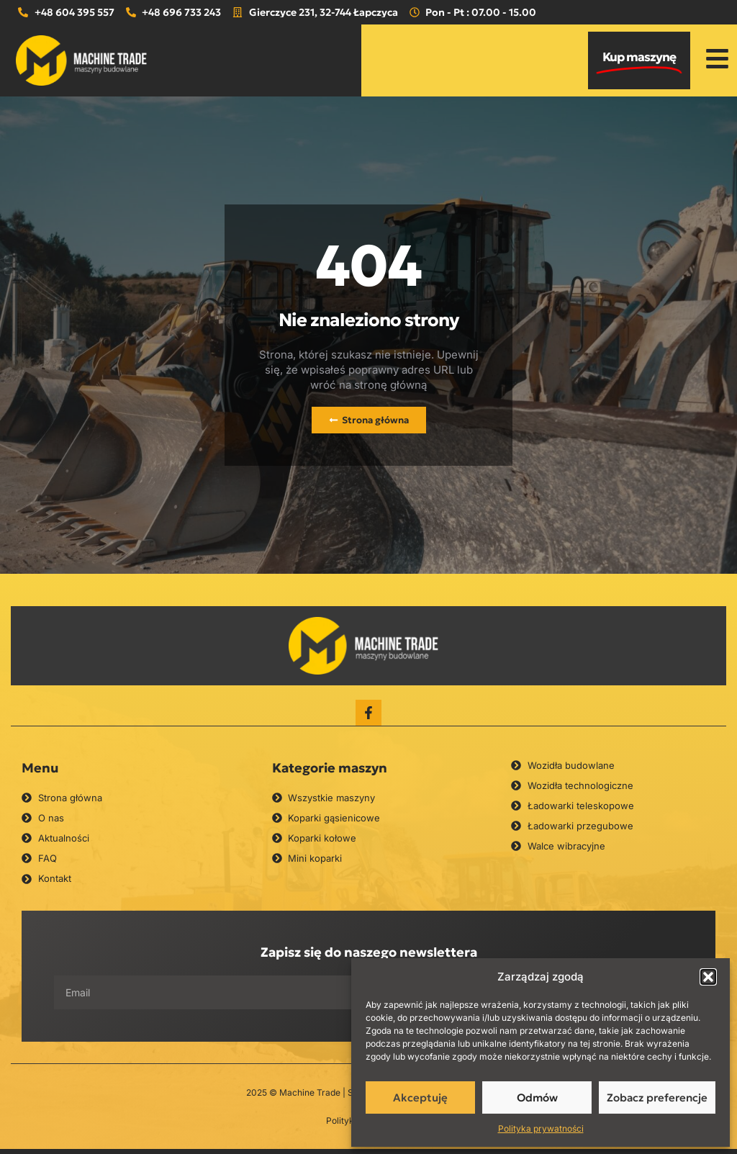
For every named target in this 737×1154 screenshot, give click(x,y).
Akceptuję (420, 1097)
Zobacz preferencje (657, 1097)
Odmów (537, 1097)
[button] (708, 977)
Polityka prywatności (541, 1128)
